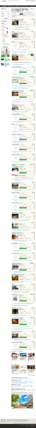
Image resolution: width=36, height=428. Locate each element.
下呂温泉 (17, 420)
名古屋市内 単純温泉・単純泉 (17, 189)
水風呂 (21, 381)
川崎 (9, 421)
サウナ (12, 381)
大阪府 (19, 419)
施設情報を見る (22, 24)
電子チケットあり (15, 15)
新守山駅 (22, 29)
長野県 (23, 419)
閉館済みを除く (24, 15)
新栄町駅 (15, 162)
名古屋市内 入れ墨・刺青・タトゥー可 (17, 315)
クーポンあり (19, 15)
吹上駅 (28, 131)
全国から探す (8, 11)
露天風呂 (17, 382)
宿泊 (19, 381)
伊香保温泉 (19, 420)
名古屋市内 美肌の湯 (24, 179)
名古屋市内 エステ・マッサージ (17, 88)
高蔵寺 (14, 378)
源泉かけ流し (4, 42)
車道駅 (26, 88)
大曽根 (22, 378)
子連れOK (32, 386)
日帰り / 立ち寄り (5, 24)
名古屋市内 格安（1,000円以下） (23, 51)
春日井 (17, 378)
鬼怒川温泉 (29, 420)
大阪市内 (20, 421)
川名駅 (23, 230)
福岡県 (27, 419)
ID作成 (34, 1)
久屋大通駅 (30, 151)
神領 (15, 378)
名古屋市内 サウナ (30, 121)
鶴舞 (25, 378)
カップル (24, 382)
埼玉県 (10, 419)
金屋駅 (24, 29)
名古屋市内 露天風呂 (16, 39)
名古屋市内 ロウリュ (31, 281)
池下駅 (24, 88)
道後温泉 (22, 420)
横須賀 (10, 421)
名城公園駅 (17, 190)
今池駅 (21, 88)
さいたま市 (14, 421)
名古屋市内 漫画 (31, 328)
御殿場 (17, 421)
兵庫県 (14, 419)
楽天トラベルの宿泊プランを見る (23, 83)
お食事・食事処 (30, 381)
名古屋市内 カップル (20, 87)
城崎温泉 (14, 420)
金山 (26, 378)
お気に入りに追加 (28, 24)
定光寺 (12, 378)
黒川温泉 (24, 420)
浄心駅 (14, 190)
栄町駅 (32, 151)
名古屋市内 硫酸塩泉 (16, 179)
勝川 (18, 378)
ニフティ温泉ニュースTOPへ (31, 375)
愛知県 (25, 419)
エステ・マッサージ (20, 382)
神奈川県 (8, 419)
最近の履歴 (33, 0)
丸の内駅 (16, 180)
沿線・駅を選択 (6, 18)
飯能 (15, 421)
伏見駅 (16, 200)
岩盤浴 (32, 382)
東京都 (18, 419)
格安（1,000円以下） (26, 381)
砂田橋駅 (19, 39)
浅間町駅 (33, 189)
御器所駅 (25, 230)
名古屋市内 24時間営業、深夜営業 (17, 240)
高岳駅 (17, 152)
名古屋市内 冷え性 (19, 101)
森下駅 (14, 64)
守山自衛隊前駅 (26, 29)
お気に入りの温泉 (28, 0)
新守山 (20, 378)
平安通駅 (16, 64)
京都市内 (22, 421)
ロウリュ (30, 382)
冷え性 (25, 386)
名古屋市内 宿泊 (15, 87)
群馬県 (16, 419)
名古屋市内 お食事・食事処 (31, 101)
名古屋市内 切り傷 (28, 179)
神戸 (26, 421)
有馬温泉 (12, 420)
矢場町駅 (31, 161)
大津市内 (24, 421)
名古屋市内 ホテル (26, 121)
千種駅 (23, 88)
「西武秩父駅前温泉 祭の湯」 (15, 393)
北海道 (21, 419)
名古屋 (28, 378)
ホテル (22, 381)
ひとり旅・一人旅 (13, 382)
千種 (23, 378)
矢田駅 (29, 29)
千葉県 (12, 419)
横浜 (7, 421)
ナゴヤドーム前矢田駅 (24, 39)
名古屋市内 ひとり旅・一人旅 (17, 51)
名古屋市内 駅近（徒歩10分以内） (17, 29)
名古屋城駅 (15, 152)
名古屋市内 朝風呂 (23, 281)
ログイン (32, 1)
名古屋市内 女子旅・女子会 (27, 111)
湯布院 (26, 420)
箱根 (10, 420)
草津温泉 (8, 420)
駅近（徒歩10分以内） (15, 381)
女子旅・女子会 (27, 382)
